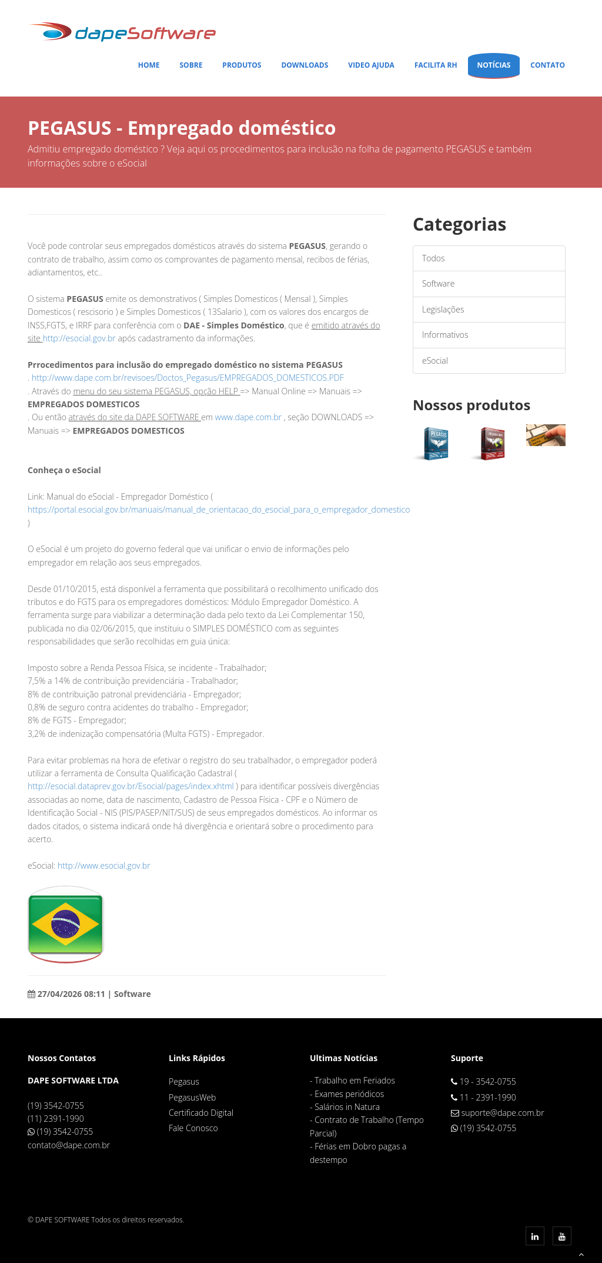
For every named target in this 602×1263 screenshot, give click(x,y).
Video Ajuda (371, 65)
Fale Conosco (193, 1128)
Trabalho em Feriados (355, 1080)
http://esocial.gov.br (80, 338)
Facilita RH (435, 65)
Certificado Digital (201, 1112)
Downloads (304, 65)
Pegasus (184, 1081)
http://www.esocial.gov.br (104, 865)
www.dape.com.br (248, 417)
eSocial (435, 360)
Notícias (494, 65)
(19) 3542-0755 (65, 1131)
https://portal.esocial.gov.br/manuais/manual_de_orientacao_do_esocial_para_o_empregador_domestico (219, 509)
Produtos (241, 65)
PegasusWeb (192, 1097)
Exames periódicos (349, 1093)
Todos (433, 258)
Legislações (443, 309)
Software (438, 283)
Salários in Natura (347, 1106)
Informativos (445, 334)
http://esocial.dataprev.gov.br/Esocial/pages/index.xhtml (131, 786)
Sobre (190, 65)
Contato (547, 65)
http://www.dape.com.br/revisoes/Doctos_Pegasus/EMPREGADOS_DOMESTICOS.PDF (188, 377)
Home (149, 65)
